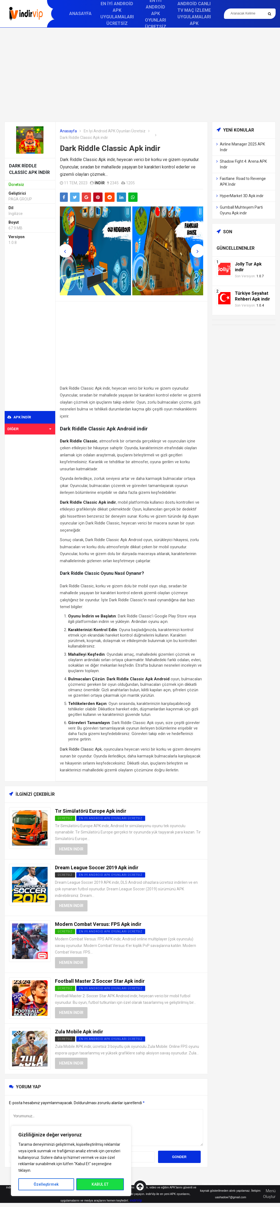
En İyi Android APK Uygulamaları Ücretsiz (117, 13)
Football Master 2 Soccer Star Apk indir (100, 981)
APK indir (19, 417)
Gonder (179, 1157)
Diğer (29, 429)
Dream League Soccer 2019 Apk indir (96, 867)
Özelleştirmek (46, 1184)
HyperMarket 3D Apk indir (242, 196)
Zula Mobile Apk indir (79, 1031)
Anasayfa (80, 13)
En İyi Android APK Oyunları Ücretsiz (114, 131)
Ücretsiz (65, 874)
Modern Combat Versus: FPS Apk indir (98, 924)
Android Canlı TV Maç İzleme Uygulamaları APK (194, 13)
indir (100, 183)
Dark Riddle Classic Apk (81, 749)
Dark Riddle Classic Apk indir (110, 148)
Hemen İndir (71, 849)
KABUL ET (100, 1184)
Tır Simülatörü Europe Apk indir (90, 811)
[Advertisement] (140, 74)
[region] (71, 1161)
